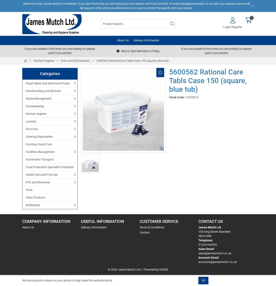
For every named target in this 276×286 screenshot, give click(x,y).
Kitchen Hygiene (44, 60)
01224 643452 (207, 244)
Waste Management (38, 98)
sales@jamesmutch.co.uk (214, 253)
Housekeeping (35, 106)
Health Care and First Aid (41, 174)
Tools (29, 190)
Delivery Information (146, 40)
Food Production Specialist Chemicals (50, 167)
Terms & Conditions (152, 227)
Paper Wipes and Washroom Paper (48, 83)
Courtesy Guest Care (39, 144)
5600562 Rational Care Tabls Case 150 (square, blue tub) (132, 60)
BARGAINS (33, 205)
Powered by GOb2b (156, 269)
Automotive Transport (40, 159)
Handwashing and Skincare (43, 91)
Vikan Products (35, 197)
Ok (203, 280)
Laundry (31, 121)
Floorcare (32, 129)
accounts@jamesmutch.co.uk (217, 262)
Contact (145, 232)
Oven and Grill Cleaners (75, 60)
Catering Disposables (39, 136)
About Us (123, 40)
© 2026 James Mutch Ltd (124, 269)
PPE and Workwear (38, 182)
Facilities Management (40, 151)
